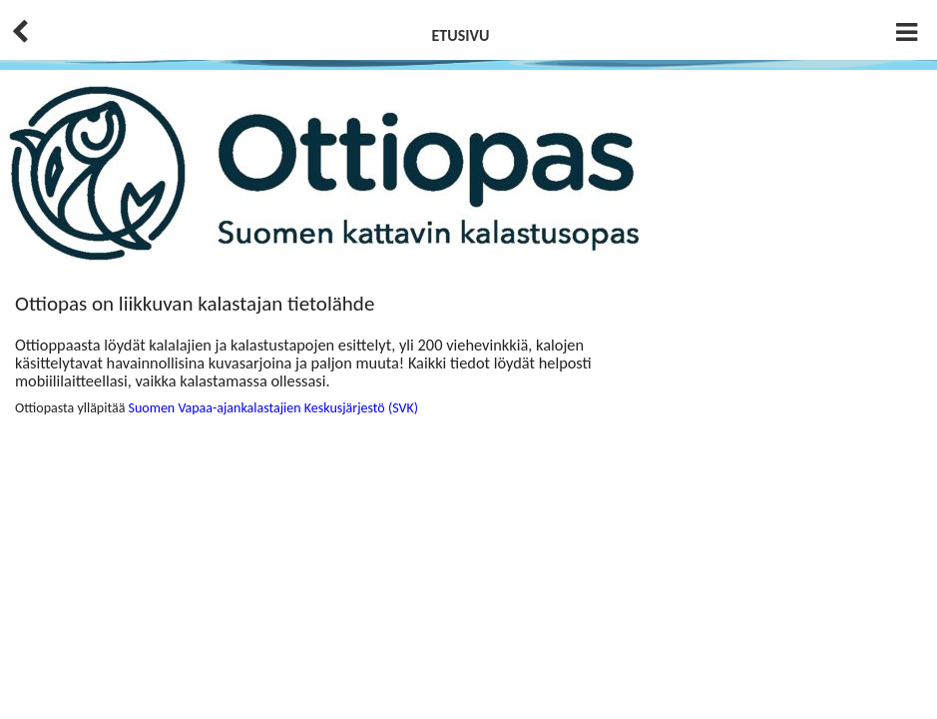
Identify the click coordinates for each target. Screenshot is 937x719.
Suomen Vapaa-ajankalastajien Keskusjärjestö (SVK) (273, 407)
